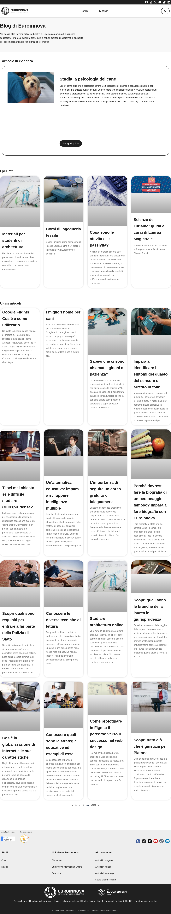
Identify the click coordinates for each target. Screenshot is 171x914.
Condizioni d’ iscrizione (40, 901)
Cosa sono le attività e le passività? (102, 238)
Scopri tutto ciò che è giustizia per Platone (150, 748)
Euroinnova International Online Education (67, 870)
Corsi (84, 10)
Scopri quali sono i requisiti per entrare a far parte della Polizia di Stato (19, 626)
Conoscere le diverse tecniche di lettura (63, 619)
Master (103, 10)
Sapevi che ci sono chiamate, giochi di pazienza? (107, 367)
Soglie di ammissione (105, 880)
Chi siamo (56, 860)
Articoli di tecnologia (105, 873)
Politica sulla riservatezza (66, 901)
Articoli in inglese (103, 867)
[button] (165, 11)
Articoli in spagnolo (104, 860)
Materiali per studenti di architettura (13, 240)
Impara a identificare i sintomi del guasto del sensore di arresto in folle (151, 374)
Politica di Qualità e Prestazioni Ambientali (136, 901)
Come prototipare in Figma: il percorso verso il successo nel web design (106, 735)
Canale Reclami (105, 901)
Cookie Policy (88, 901)
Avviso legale (20, 901)
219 (93, 806)
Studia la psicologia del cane (88, 79)
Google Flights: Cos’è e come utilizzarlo (16, 318)
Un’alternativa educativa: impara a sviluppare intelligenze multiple (62, 495)
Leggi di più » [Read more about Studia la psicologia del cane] (71, 143)
